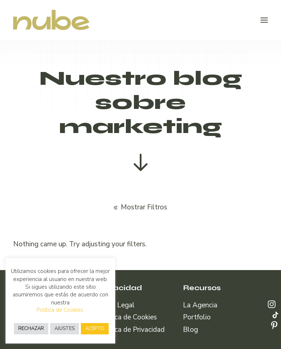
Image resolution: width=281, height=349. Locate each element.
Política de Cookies (127, 317)
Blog (190, 329)
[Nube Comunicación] (51, 20)
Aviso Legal (116, 305)
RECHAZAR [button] (31, 328)
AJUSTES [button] (65, 328)
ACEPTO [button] (94, 328)
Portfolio (197, 317)
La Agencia (200, 305)
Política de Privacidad (131, 329)
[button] (264, 20)
